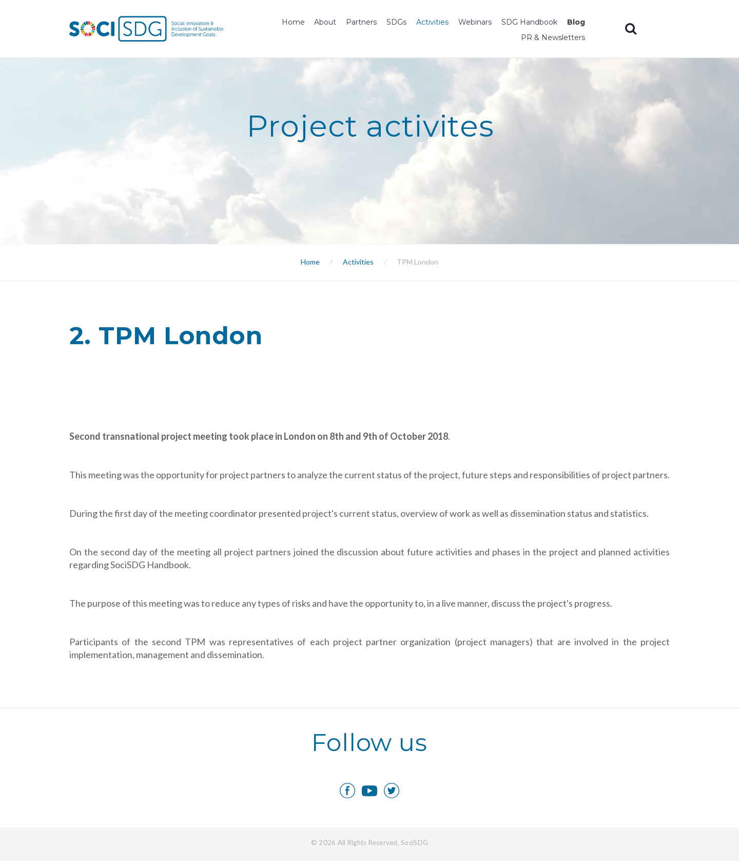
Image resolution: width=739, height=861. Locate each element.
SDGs (396, 22)
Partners (361, 22)
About (325, 22)
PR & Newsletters (553, 37)
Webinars (475, 22)
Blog (576, 22)
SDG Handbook (529, 22)
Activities (432, 22)
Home (293, 22)
